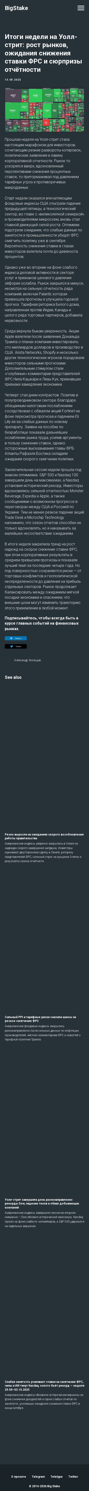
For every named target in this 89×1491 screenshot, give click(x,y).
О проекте (18, 1446)
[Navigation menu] (81, 8)
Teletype (57, 1446)
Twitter (73, 1446)
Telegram (38, 1446)
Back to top (44, 1465)
